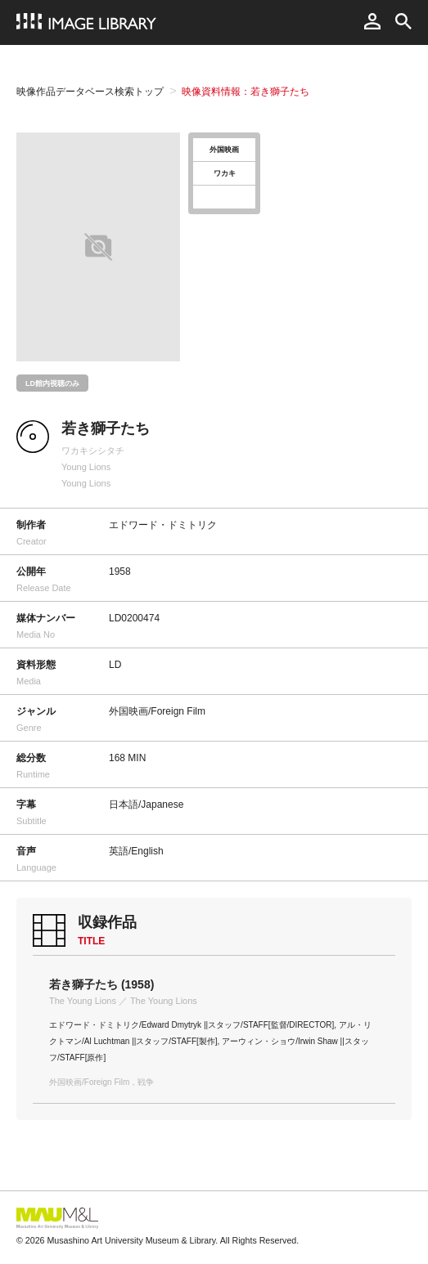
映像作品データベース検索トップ (90, 91)
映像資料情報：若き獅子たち (245, 91)
